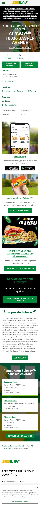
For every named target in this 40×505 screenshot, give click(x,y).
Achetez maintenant (20, 210)
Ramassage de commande (10, 64)
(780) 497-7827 (10, 81)
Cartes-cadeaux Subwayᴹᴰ (20, 198)
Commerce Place (10, 382)
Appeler (8, 58)
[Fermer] (37, 487)
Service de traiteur (11, 105)
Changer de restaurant (20, 47)
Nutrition (23, 482)
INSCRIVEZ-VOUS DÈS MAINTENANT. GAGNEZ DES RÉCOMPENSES (20, 254)
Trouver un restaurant (20, 436)
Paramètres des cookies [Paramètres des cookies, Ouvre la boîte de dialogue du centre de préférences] (20, 501)
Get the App (20, 156)
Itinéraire (20, 58)
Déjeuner (8, 101)
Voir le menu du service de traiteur (20, 299)
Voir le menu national (9, 482)
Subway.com (20, 358)
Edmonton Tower (10, 417)
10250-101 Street (10, 401)
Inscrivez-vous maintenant (20, 268)
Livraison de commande (29, 64)
